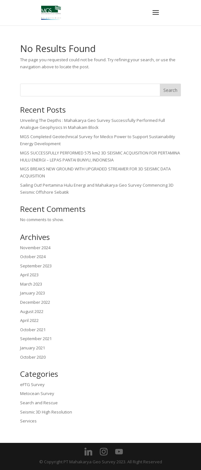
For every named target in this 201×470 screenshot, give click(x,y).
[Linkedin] (88, 452)
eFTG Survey (32, 384)
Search (170, 90)
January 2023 (32, 293)
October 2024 (33, 256)
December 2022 (35, 302)
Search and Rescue (39, 403)
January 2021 (32, 348)
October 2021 (33, 329)
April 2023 (29, 275)
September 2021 (36, 338)
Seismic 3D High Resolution (46, 412)
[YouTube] (119, 452)
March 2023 (31, 284)
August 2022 (31, 311)
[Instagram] (103, 452)
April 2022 (29, 320)
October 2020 (33, 357)
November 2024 (35, 247)
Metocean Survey (37, 393)
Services (28, 421)
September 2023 (36, 266)
